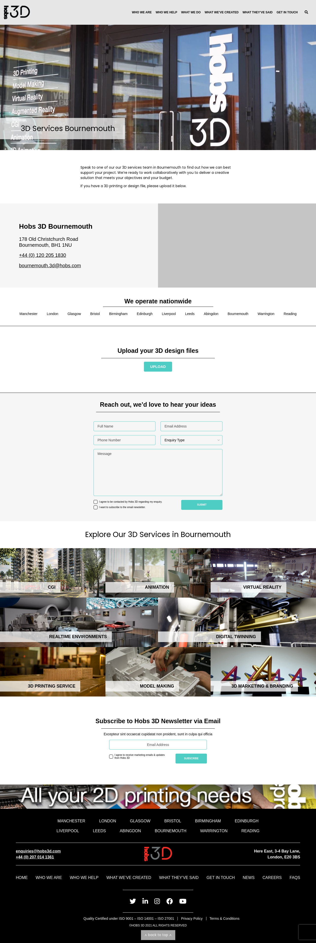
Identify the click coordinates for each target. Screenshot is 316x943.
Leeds (190, 314)
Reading (290, 314)
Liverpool (169, 314)
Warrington (266, 314)
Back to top (158, 934)
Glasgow (74, 314)
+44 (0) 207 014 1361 (35, 857)
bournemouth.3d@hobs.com (50, 265)
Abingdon (211, 314)
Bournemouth (238, 314)
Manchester (29, 314)
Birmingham (118, 314)
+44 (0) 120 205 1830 (42, 255)
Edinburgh (145, 314)
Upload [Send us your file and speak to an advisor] (158, 366)
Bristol (95, 314)
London (52, 314)
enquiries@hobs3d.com (38, 851)
